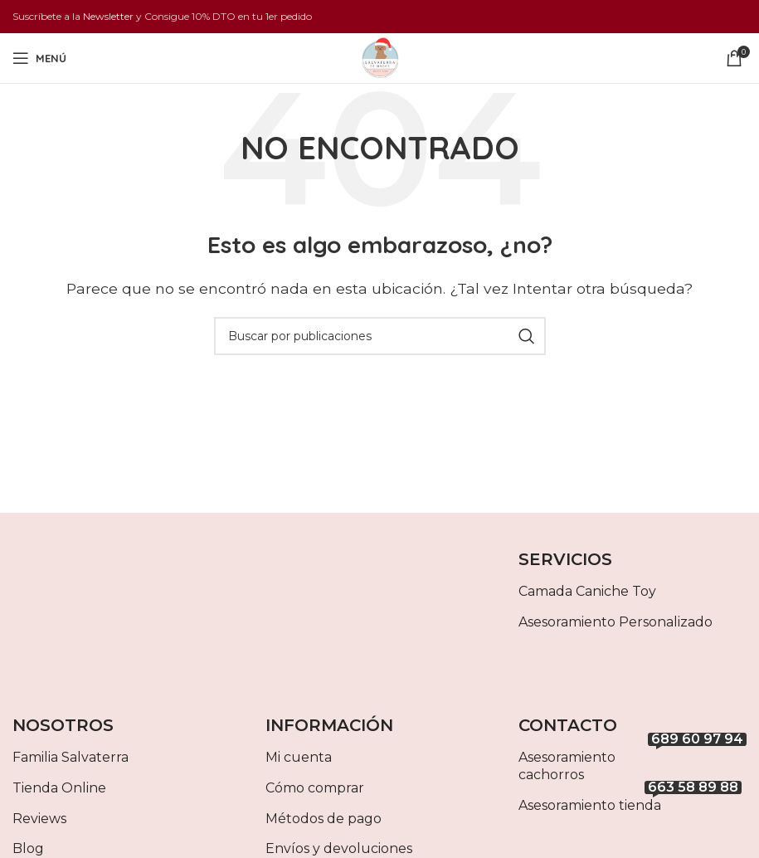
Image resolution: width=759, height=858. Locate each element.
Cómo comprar (314, 788)
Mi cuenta (298, 757)
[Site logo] (380, 57)
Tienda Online (59, 788)
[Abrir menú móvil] (39, 58)
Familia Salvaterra (70, 757)
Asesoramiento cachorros (632, 762)
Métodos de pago (323, 818)
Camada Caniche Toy (587, 591)
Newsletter (108, 16)
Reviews (39, 818)
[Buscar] (380, 336)
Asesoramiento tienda (630, 802)
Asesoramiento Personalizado (615, 622)
